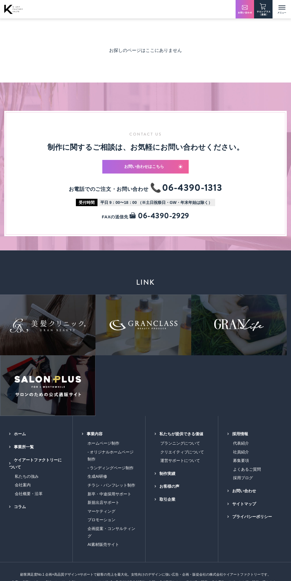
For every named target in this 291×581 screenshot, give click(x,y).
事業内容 (95, 360)
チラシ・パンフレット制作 (111, 411)
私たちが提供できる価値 (181, 360)
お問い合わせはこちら (154, 167)
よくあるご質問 (247, 395)
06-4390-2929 (159, 217)
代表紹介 (241, 369)
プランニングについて (180, 369)
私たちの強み (27, 402)
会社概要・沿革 (29, 420)
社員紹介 (241, 378)
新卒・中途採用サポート (109, 420)
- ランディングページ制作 (111, 394)
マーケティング (101, 437)
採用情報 (240, 360)
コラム (20, 433)
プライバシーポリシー (252, 443)
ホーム (20, 360)
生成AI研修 (97, 403)
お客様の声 (169, 413)
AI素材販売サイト (103, 470)
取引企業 (167, 425)
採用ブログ (243, 404)
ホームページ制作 (103, 369)
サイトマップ (244, 430)
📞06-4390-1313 (186, 189)
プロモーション (101, 446)
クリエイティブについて (182, 378)
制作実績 (167, 400)
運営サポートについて (180, 386)
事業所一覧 (24, 373)
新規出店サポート (103, 428)
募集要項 (241, 386)
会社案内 (23, 411)
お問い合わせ (244, 417)
